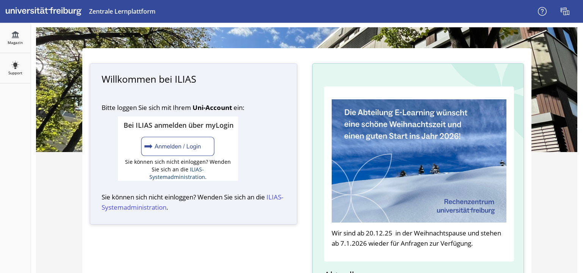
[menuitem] (566, 11)
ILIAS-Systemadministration (177, 173)
